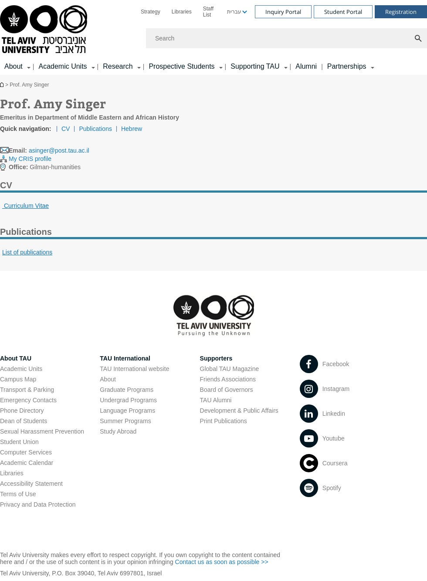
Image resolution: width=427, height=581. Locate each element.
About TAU (15, 358)
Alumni (306, 66)
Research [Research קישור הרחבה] (117, 66)
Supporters (216, 358)
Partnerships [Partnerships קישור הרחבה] (346, 66)
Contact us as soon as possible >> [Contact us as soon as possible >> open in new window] (221, 561)
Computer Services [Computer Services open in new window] (26, 452)
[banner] (213, 37)
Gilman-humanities (45, 167)
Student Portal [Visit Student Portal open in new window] (343, 12)
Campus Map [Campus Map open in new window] (18, 379)
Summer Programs (125, 420)
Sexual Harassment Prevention (42, 431)
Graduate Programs (126, 389)
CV (65, 128)
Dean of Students (23, 420)
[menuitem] (150, 12)
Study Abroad (118, 431)
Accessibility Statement (31, 483)
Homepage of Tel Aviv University (2, 84)
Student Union (19, 441)
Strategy (150, 12)
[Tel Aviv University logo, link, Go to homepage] (45, 29)
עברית (234, 12)
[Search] (286, 38)
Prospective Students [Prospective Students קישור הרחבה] (181, 66)
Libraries (182, 12)
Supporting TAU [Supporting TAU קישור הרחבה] (254, 66)
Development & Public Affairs (239, 410)
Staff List (208, 12)
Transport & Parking (27, 389)
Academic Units (21, 368)
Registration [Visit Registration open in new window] (401, 12)
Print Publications (223, 420)
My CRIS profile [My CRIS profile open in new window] (30, 158)
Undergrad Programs (128, 400)
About (108, 379)
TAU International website (134, 368)
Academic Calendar (26, 462)
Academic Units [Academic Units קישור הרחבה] (62, 66)
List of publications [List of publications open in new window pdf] (27, 252)
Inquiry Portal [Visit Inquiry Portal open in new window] (283, 12)
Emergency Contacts (28, 400)
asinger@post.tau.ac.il (59, 150)
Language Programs (127, 410)
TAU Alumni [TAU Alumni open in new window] (216, 400)
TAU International (125, 358)
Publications (95, 128)
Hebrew (131, 128)
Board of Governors (226, 389)
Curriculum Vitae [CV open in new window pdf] (25, 205)
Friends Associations (228, 379)
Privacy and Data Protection (38, 504)
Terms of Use (18, 494)
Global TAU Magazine (229, 368)
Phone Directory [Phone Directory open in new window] (22, 410)
